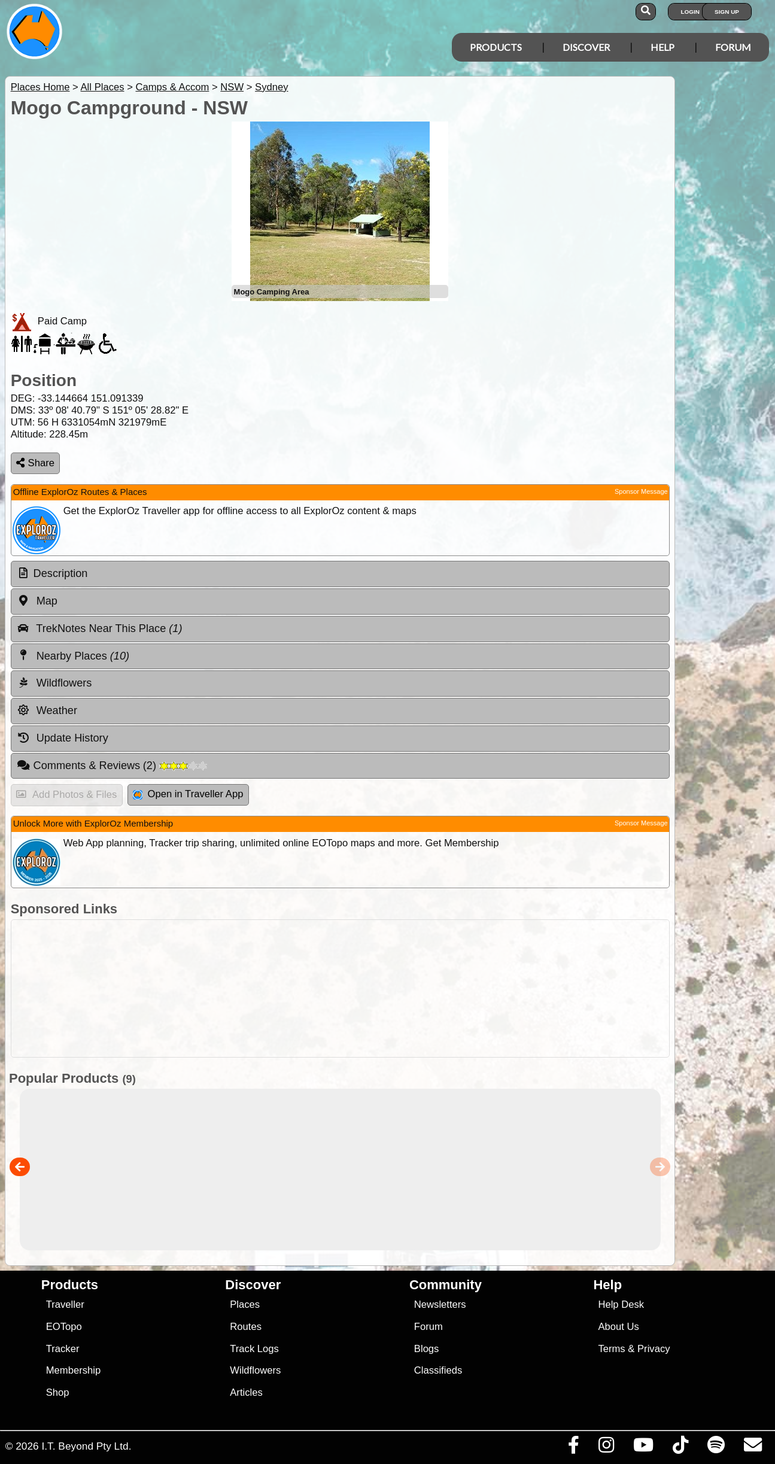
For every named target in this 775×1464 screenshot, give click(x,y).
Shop (57, 1392)
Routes (246, 1326)
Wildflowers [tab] (54, 683)
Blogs (426, 1348)
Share (35, 463)
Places (245, 1304)
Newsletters (440, 1304)
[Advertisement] (394, 988)
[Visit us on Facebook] (573, 1448)
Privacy (653, 1348)
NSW (232, 87)
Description (61, 573)
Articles (246, 1392)
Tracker (63, 1348)
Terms (611, 1348)
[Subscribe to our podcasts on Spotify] (716, 1448)
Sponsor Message (641, 491)
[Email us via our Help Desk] (752, 1448)
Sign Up (727, 11)
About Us (618, 1326)
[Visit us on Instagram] (606, 1448)
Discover (586, 47)
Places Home (40, 87)
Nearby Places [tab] (73, 655)
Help (662, 47)
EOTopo (64, 1326)
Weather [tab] (47, 710)
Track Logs (254, 1348)
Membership (73, 1370)
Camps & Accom (172, 87)
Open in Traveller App (188, 794)
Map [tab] (37, 601)
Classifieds (438, 1370)
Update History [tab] (62, 738)
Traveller (65, 1304)
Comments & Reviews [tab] (112, 766)
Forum (733, 47)
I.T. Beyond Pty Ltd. (86, 1446)
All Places (102, 87)
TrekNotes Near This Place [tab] (100, 628)
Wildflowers (255, 1370)
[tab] (340, 574)
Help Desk (621, 1304)
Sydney (271, 87)
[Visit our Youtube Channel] (643, 1448)
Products (496, 47)
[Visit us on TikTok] (680, 1448)
